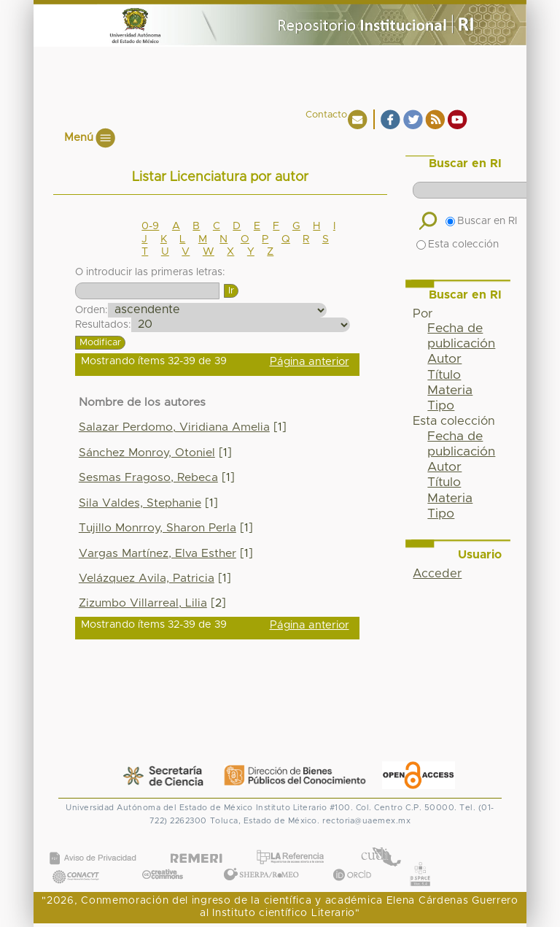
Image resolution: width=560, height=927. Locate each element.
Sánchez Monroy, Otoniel (147, 452)
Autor (444, 359)
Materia (449, 390)
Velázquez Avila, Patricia (146, 578)
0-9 (150, 226)
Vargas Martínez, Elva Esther (157, 553)
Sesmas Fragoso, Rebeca (148, 477)
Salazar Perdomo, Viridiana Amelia (174, 427)
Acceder (437, 574)
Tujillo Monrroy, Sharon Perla (157, 528)
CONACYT (76, 861)
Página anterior (309, 361)
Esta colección (457, 244)
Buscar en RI (481, 221)
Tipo (440, 405)
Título (444, 375)
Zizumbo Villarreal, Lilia (143, 603)
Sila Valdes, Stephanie (140, 503)
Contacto (326, 115)
